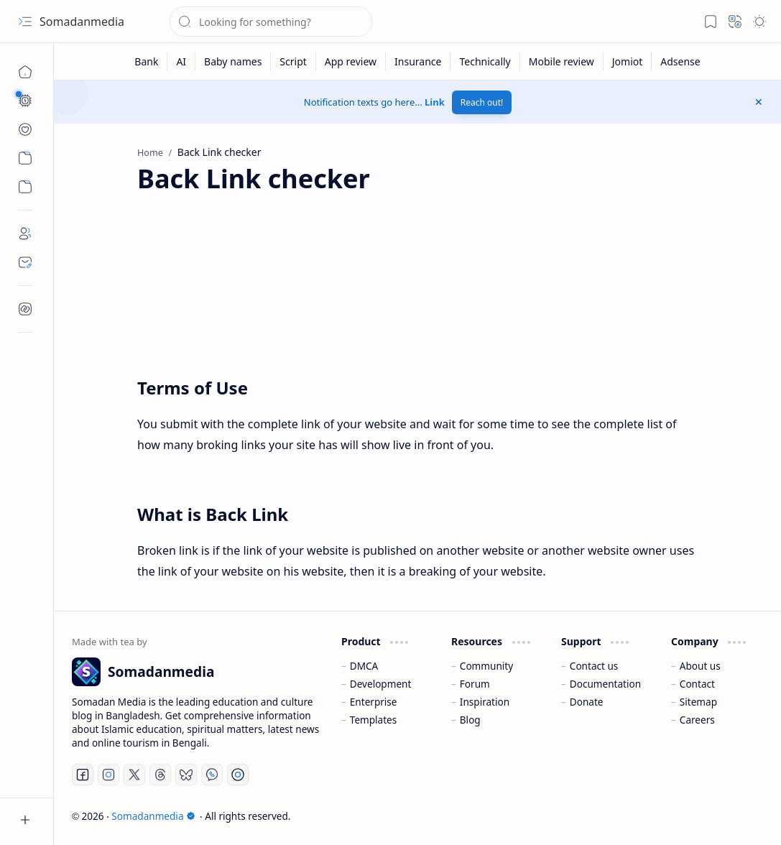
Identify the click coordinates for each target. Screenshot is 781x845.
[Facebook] (82, 774)
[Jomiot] (628, 61)
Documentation (605, 684)
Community (486, 666)
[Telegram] (238, 774)
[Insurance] (418, 61)
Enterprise (373, 701)
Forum (475, 684)
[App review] (351, 61)
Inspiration (484, 701)
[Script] (293, 61)
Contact (697, 684)
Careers (697, 719)
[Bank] (146, 61)
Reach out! (482, 102)
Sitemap (698, 701)
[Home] (25, 71)
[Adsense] (680, 61)
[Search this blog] (270, 21)
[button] (25, 21)
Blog (470, 719)
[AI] (181, 61)
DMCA (364, 666)
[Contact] (25, 262)
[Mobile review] (562, 61)
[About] (25, 233)
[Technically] (484, 61)
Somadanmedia (82, 21)
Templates (373, 719)
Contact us (594, 666)
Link (435, 102)
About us (700, 666)
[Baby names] (233, 61)
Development (381, 684)
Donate (587, 701)
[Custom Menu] (25, 158)
